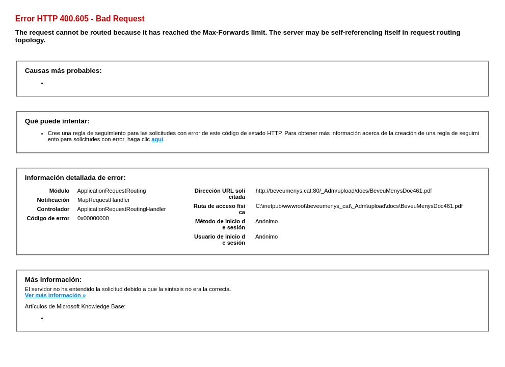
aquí (157, 139)
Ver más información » (55, 295)
